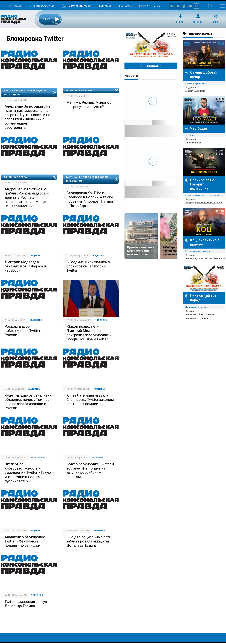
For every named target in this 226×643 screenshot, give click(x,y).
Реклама (143, 6)
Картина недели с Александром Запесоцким (25, 92)
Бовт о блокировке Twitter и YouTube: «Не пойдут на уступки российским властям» (90, 470)
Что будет (199, 128)
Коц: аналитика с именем (197, 251)
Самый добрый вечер (195, 83)
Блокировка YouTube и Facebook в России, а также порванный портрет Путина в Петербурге (89, 199)
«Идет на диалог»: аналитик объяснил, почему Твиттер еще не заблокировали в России (28, 401)
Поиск (209, 6)
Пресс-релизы (124, 6)
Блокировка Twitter (35, 38)
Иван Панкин (193, 142)
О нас (157, 6)
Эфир (216, 22)
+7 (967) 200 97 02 (79, 6)
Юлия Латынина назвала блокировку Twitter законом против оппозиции (90, 399)
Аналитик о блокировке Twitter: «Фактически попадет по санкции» (25, 541)
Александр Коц (194, 258)
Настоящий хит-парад (150, 45)
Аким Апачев (214, 202)
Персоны (198, 22)
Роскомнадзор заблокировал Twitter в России (24, 330)
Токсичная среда (15, 177)
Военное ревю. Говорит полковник (202, 184)
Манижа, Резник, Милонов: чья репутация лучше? (89, 104)
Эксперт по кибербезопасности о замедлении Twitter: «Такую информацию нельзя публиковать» (28, 472)
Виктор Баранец (195, 202)
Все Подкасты (151, 66)
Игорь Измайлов (215, 258)
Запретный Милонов (79, 90)
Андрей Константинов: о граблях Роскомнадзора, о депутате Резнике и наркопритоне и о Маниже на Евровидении (27, 197)
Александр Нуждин (196, 318)
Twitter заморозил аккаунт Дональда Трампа (27, 604)
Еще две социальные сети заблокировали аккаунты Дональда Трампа (88, 541)
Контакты (105, 6)
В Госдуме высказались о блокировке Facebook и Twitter (88, 266)
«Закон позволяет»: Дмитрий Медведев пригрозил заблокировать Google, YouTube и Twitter (88, 332)
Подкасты (180, 22)
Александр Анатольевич (200, 314)
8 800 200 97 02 (43, 6)
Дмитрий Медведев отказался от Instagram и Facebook (25, 266)
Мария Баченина (195, 90)
